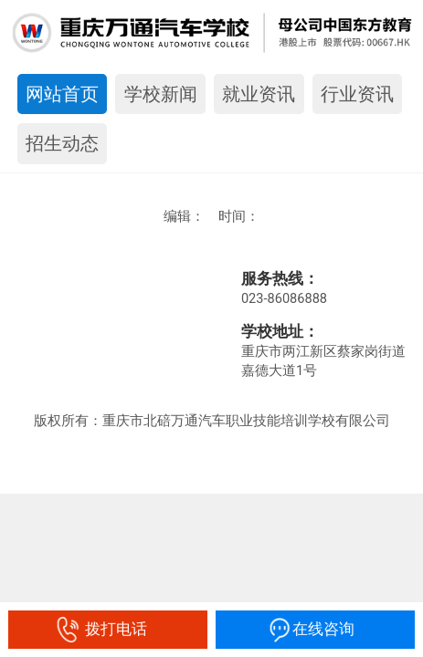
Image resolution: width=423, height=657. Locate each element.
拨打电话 (107, 629)
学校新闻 (160, 94)
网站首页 (62, 94)
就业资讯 (258, 94)
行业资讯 (357, 94)
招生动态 (62, 143)
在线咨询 (315, 629)
